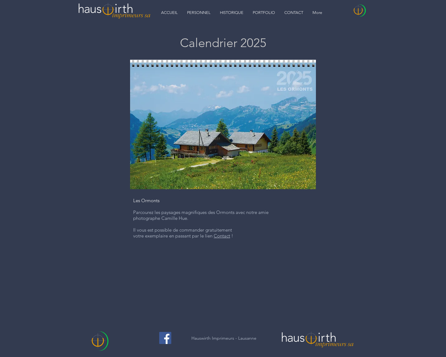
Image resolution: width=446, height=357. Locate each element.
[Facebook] (165, 338)
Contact (222, 236)
